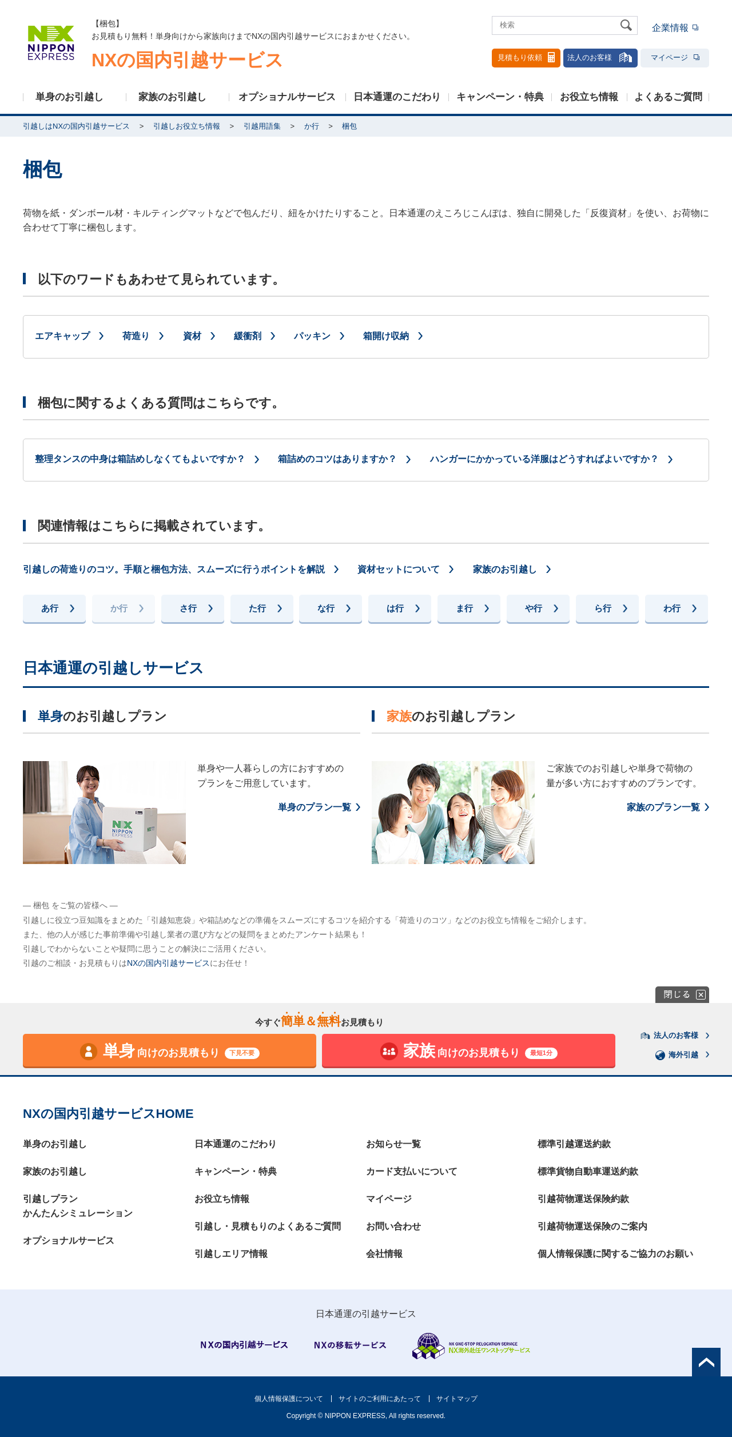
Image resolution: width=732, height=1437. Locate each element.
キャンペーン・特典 (500, 96)
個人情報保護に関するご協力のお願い (615, 1254)
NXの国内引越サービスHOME (108, 1113)
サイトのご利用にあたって (380, 1398)
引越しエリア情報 (231, 1254)
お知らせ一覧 (393, 1144)
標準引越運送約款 (574, 1144)
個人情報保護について (288, 1398)
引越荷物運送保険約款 (583, 1199)
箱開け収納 (386, 336)
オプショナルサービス (287, 96)
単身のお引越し (69, 96)
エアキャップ (62, 336)
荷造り (136, 336)
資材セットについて (398, 569)
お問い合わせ (393, 1226)
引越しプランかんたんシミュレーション (78, 1206)
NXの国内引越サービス (168, 963)
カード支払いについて (412, 1171)
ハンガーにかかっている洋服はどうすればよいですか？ (544, 459)
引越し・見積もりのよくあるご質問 (267, 1226)
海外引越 (677, 1055)
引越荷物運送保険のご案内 (592, 1226)
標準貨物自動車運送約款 (588, 1171)
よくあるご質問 (668, 96)
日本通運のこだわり (397, 96)
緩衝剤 (247, 336)
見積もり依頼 (526, 57)
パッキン (312, 336)
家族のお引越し (172, 96)
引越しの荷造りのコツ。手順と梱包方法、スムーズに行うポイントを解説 (174, 569)
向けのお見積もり (169, 1051)
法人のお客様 (600, 57)
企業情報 (670, 28)
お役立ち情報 (589, 96)
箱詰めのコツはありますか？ (337, 459)
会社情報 (384, 1254)
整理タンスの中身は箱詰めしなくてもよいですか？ (140, 459)
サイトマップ (457, 1398)
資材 (192, 336)
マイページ (675, 57)
